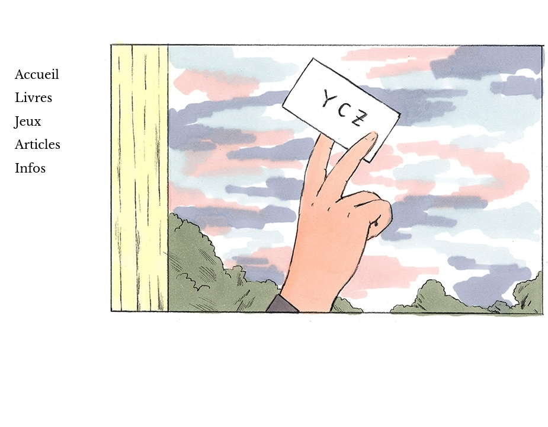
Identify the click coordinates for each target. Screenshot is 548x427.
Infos (30, 168)
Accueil (37, 75)
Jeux (28, 121)
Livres (33, 98)
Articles (37, 145)
